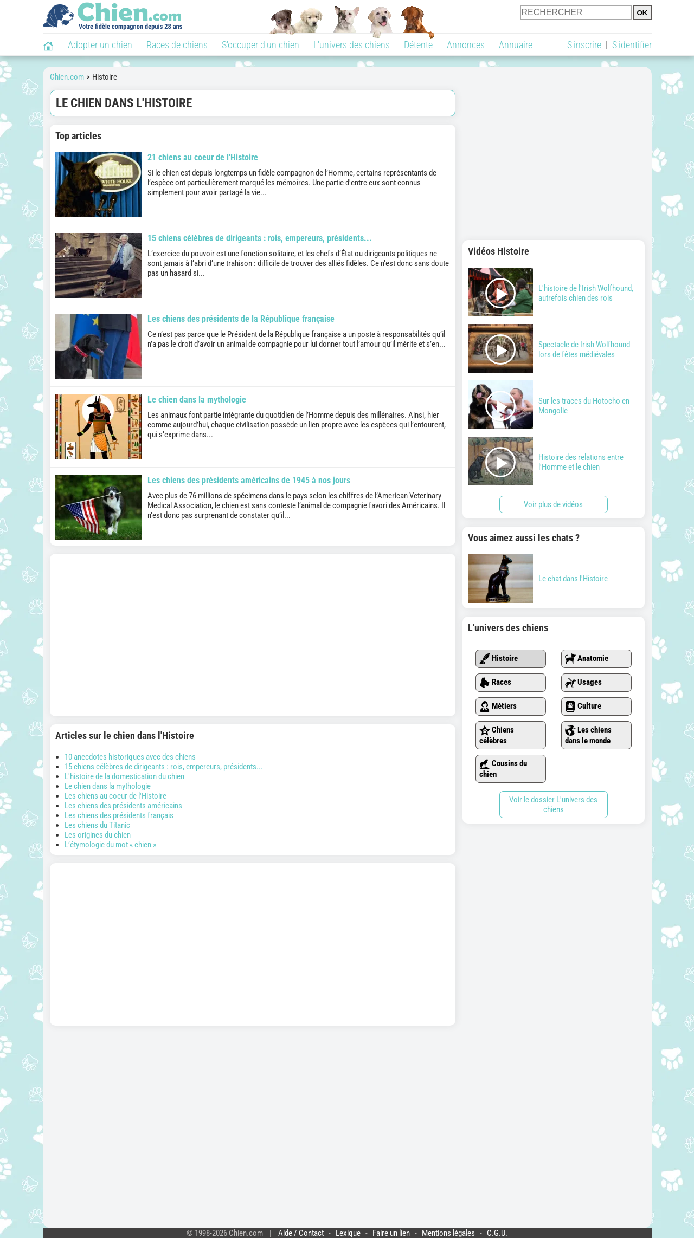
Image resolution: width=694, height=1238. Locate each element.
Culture (583, 706)
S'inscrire (584, 44)
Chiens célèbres (496, 735)
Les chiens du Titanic (97, 825)
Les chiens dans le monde (588, 735)
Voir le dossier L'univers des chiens (553, 804)
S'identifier (632, 44)
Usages (583, 682)
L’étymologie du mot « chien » (110, 845)
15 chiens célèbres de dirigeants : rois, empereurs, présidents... (164, 767)
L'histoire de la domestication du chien (124, 776)
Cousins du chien (503, 769)
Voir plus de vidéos (553, 504)
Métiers (498, 706)
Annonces (466, 44)
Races (495, 682)
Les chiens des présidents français (119, 815)
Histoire (498, 658)
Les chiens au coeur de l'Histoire (115, 796)
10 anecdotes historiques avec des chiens (130, 757)
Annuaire (515, 44)
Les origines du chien (98, 835)
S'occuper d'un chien (260, 44)
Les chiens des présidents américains (123, 806)
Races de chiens (177, 44)
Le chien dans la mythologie (108, 786)
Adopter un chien (100, 44)
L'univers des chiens (351, 44)
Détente (418, 44)
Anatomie (586, 658)
